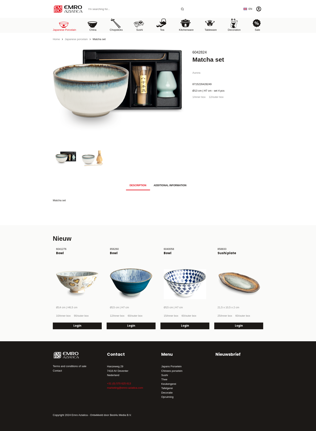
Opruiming (167, 396)
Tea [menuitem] (161, 24)
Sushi (164, 375)
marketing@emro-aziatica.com (125, 387)
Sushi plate (227, 253)
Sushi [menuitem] (139, 24)
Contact (57, 370)
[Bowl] (77, 284)
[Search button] (182, 9)
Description (138, 185)
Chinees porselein (171, 370)
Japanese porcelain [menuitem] (64, 24)
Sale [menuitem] (257, 24)
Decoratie (167, 392)
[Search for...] (132, 9)
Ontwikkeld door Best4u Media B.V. (110, 415)
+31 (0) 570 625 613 (119, 383)
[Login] (258, 9)
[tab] (138, 185)
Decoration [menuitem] (234, 24)
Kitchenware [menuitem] (186, 24)
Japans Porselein (171, 366)
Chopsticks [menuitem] (116, 24)
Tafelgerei (167, 388)
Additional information (170, 185)
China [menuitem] (92, 24)
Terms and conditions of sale (69, 366)
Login (77, 326)
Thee (164, 379)
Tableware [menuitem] (211, 24)
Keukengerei (168, 383)
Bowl (60, 253)
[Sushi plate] (239, 284)
